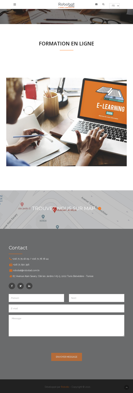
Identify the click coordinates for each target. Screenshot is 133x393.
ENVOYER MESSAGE (66, 357)
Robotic (66, 387)
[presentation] (66, 345)
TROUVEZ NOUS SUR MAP (66, 208)
